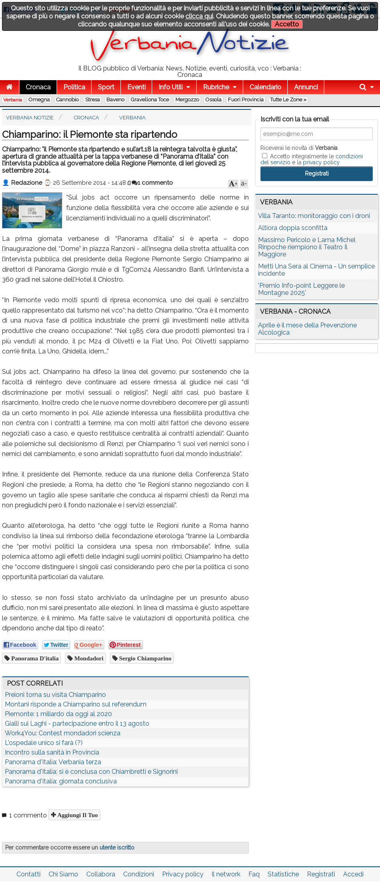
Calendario (265, 87)
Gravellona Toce (150, 100)
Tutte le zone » (288, 100)
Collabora (100, 874)
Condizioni (138, 874)
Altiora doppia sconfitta (292, 228)
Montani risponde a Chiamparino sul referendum (75, 704)
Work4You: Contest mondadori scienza (62, 733)
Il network (225, 874)
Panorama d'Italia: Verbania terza (53, 762)
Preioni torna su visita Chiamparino (55, 694)
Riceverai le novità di (298, 148)
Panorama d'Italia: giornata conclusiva (61, 781)
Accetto (287, 24)
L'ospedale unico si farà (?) (44, 743)
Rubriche (216, 87)
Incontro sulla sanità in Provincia (52, 752)
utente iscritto (117, 847)
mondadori (88, 658)
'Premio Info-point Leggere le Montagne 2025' (301, 289)
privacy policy (321, 162)
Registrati (321, 874)
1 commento (152, 182)
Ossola (213, 100)
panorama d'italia (34, 658)
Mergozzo (187, 100)
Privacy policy (182, 874)
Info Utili (171, 87)
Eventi (136, 87)
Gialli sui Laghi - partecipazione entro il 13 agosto (77, 723)
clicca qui (199, 16)
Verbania (12, 100)
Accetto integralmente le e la (311, 159)
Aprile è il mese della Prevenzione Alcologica (307, 328)
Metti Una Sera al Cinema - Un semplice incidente (316, 269)
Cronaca (38, 87)
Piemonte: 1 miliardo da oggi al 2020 (58, 714)
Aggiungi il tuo (77, 815)
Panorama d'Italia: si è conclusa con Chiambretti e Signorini (91, 771)
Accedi (353, 874)
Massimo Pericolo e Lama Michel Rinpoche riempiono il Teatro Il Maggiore (307, 247)
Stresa (92, 100)
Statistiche (283, 874)
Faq (254, 874)
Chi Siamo (63, 874)
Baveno (115, 100)
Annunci (306, 87)
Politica (74, 87)
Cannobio (67, 100)
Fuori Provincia (246, 100)
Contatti (28, 874)
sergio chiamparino (145, 658)
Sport (106, 87)
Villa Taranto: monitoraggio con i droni (314, 216)
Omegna (39, 100)
